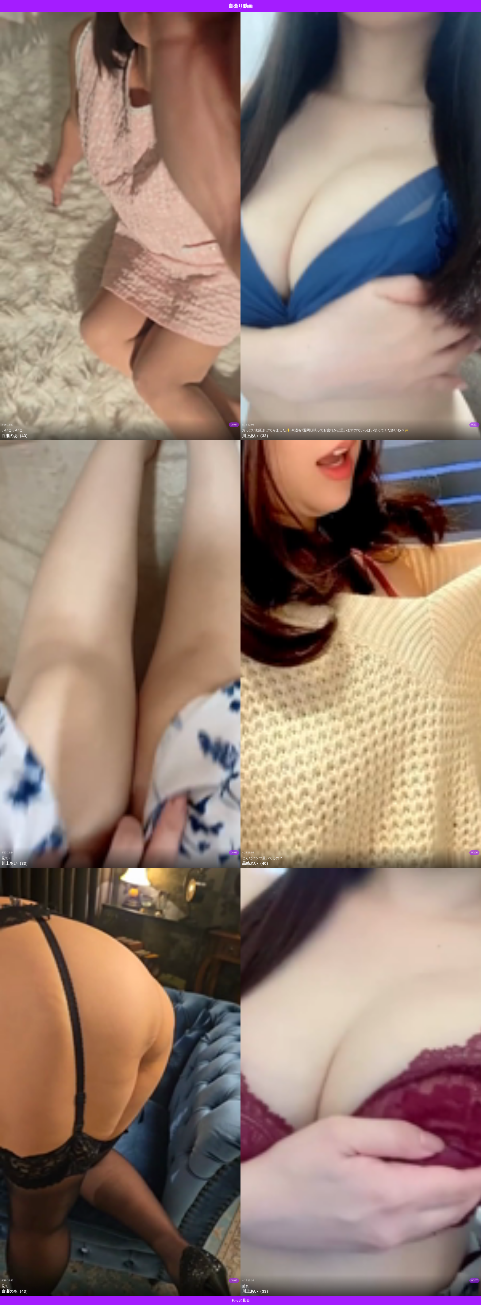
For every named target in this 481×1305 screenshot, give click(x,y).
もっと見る (240, 1300)
